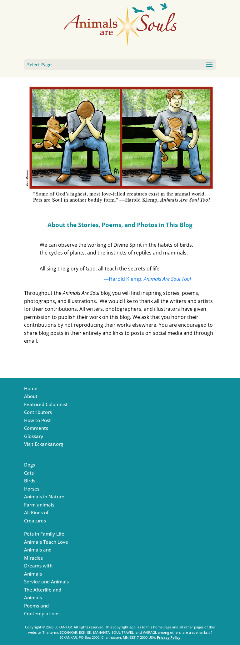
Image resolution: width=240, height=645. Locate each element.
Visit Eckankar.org (43, 444)
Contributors (38, 412)
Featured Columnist (46, 404)
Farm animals (39, 504)
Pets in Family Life (44, 534)
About (31, 396)
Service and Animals (46, 581)
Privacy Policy (168, 637)
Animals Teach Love (46, 542)
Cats (29, 473)
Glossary (33, 436)
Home (31, 388)
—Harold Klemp (122, 278)
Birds (29, 480)
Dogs (29, 464)
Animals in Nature (44, 496)
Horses (31, 489)
